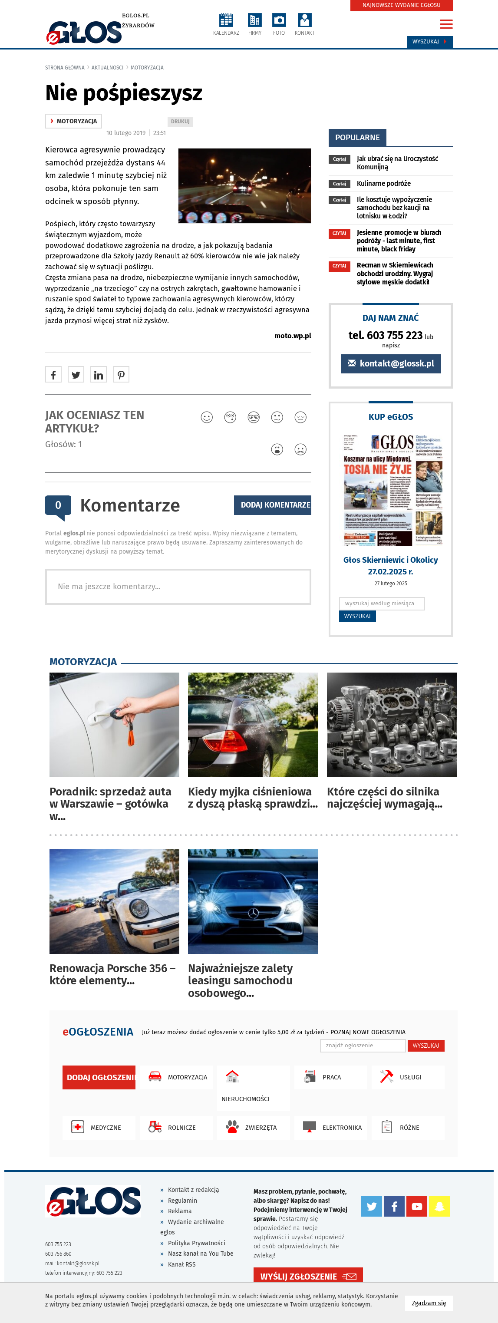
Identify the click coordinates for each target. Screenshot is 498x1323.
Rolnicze (170, 1127)
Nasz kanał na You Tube (201, 1253)
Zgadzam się (432, 1303)
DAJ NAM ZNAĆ (391, 318)
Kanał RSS (182, 1264)
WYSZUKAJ (357, 616)
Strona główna (65, 68)
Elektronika (330, 1127)
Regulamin (182, 1200)
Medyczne (94, 1127)
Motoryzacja (175, 1076)
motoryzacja (147, 68)
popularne (357, 137)
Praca (320, 1076)
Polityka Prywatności (196, 1243)
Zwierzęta (249, 1127)
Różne (397, 1127)
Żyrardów (138, 26)
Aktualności (108, 68)
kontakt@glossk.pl (391, 364)
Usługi (398, 1076)
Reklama (180, 1211)
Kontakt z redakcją (193, 1190)
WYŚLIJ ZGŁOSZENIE (299, 1276)
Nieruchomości (245, 1084)
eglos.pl (135, 16)
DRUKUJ (182, 122)
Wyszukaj (430, 41)
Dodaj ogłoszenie (101, 1077)
